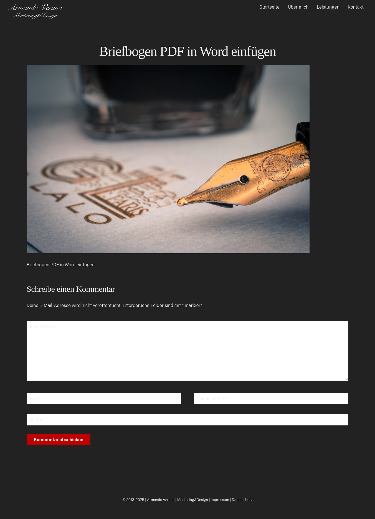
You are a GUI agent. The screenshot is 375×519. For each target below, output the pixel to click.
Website (38, 420)
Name (35, 399)
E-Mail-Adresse (213, 399)
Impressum (220, 500)
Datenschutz (242, 500)
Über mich (298, 7)
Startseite (269, 7)
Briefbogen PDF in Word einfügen (187, 51)
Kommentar (43, 327)
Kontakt (356, 7)
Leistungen (328, 7)
